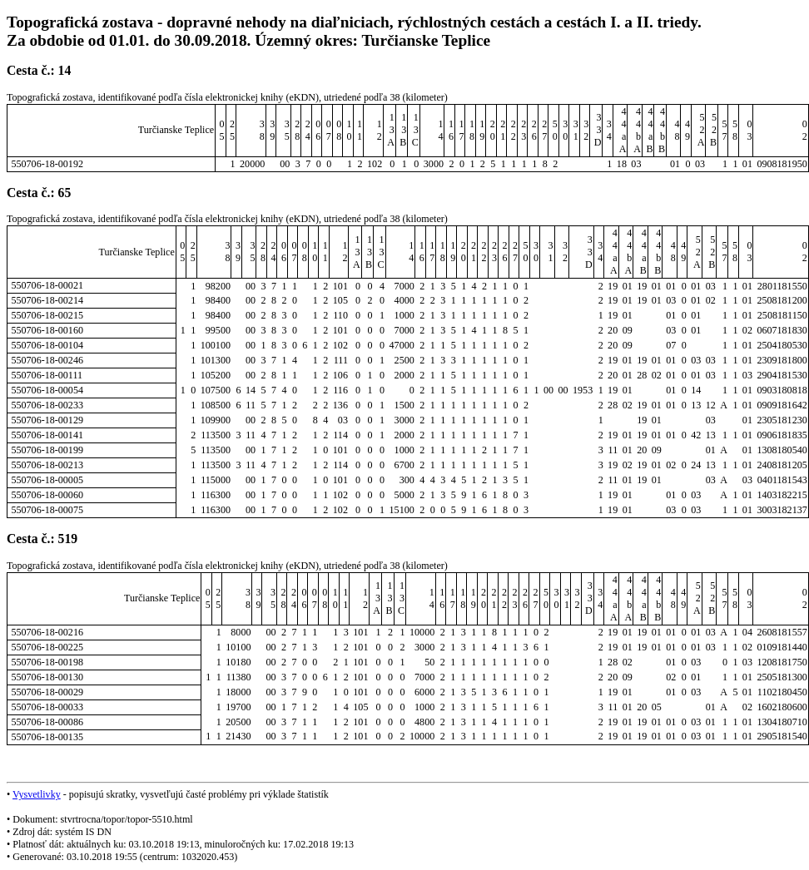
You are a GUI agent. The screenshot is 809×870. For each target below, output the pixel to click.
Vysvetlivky (36, 794)
